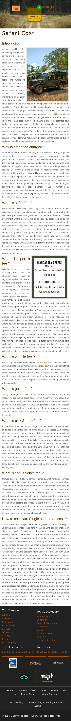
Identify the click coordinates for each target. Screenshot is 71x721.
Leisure (6, 629)
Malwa (40, 630)
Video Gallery (49, 694)
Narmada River (45, 633)
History (6, 636)
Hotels (55, 690)
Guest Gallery (16, 702)
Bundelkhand (44, 616)
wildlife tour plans (60, 114)
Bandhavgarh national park (17, 652)
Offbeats (7, 632)
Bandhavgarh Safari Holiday (53, 652)
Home (10, 690)
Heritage (7, 619)
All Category (9, 642)
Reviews (36, 706)
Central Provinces (47, 623)
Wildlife (6, 615)
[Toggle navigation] (16, 8)
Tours (43, 690)
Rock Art (41, 637)
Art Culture (8, 625)
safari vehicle (43, 362)
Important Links (27, 690)
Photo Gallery (29, 694)
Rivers (5, 639)
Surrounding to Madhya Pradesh (46, 702)
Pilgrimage (8, 622)
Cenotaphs (43, 620)
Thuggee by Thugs (47, 640)
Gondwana (42, 627)
